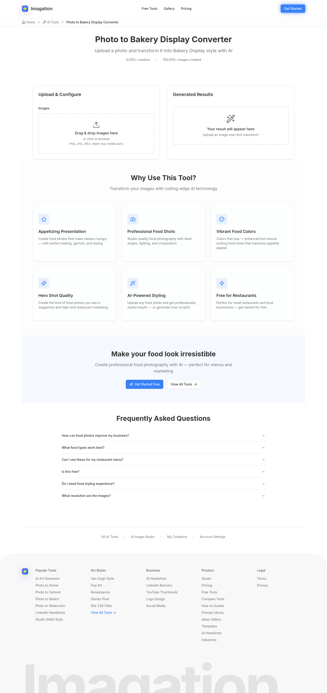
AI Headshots (156, 578)
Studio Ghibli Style (49, 619)
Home (28, 22)
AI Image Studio (142, 537)
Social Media (156, 606)
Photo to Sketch (47, 599)
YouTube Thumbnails (162, 592)
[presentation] (96, 133)
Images (44, 108)
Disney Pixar (100, 599)
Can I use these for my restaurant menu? (163, 459)
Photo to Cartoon (48, 592)
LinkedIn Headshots (50, 612)
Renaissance (100, 592)
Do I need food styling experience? (163, 484)
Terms (261, 578)
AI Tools (50, 22)
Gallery (169, 8)
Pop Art (96, 585)
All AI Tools (110, 537)
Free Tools (149, 8)
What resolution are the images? (163, 496)
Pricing (186, 8)
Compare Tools (213, 599)
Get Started (293, 8)
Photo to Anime (46, 585)
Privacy (262, 585)
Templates (209, 626)
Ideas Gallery (211, 619)
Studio (206, 578)
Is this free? (163, 472)
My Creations (177, 537)
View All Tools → (103, 612)
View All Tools (184, 384)
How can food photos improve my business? (163, 435)
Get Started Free (144, 384)
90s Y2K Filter (101, 606)
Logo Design (155, 599)
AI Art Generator (47, 578)
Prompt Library (213, 612)
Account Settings (212, 537)
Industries (209, 640)
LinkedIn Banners (159, 585)
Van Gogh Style (102, 578)
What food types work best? (163, 447)
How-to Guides (213, 606)
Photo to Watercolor (50, 606)
